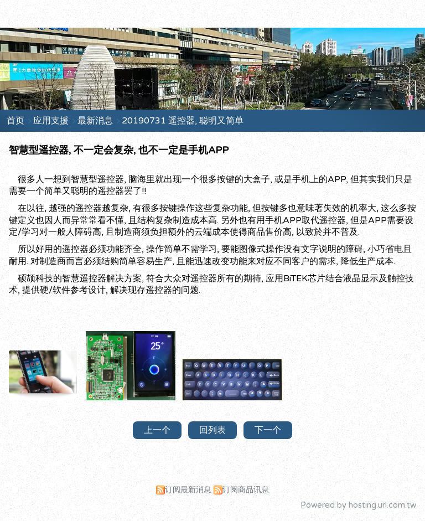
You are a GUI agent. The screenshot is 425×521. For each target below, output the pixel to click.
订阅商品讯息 (245, 489)
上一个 (157, 430)
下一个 (268, 430)
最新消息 (96, 120)
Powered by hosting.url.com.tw (358, 505)
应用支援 (52, 120)
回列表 (212, 430)
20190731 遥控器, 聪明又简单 (182, 120)
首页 (15, 120)
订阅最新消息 (188, 489)
